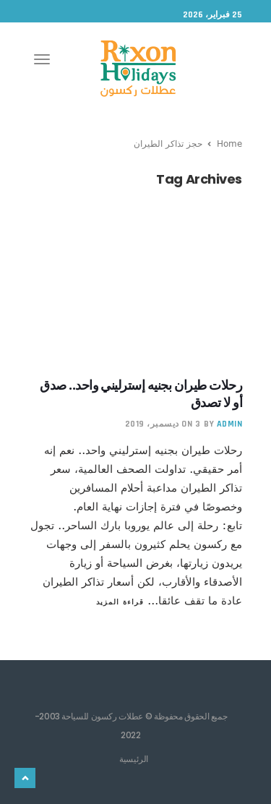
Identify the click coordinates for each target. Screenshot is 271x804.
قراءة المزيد (120, 601)
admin (230, 424)
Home (229, 143)
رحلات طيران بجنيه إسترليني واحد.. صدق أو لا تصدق (141, 393)
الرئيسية (134, 758)
